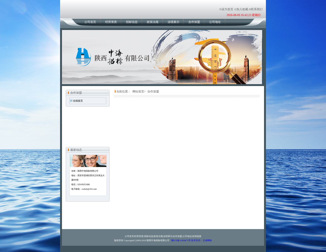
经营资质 (111, 22)
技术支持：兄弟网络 (201, 240)
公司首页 (90, 22)
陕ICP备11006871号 (181, 240)
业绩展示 (173, 22)
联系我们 (257, 9)
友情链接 (196, 236)
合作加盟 (194, 22)
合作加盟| (177, 236)
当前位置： (123, 91)
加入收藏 (242, 9)
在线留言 (78, 100)
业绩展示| (168, 236)
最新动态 (76, 149)
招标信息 (132, 22)
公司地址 (215, 22)
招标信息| (149, 236)
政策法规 (152, 22)
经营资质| (139, 236)
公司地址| (187, 236)
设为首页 (227, 9)
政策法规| (158, 236)
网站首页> (139, 91)
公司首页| (129, 236)
